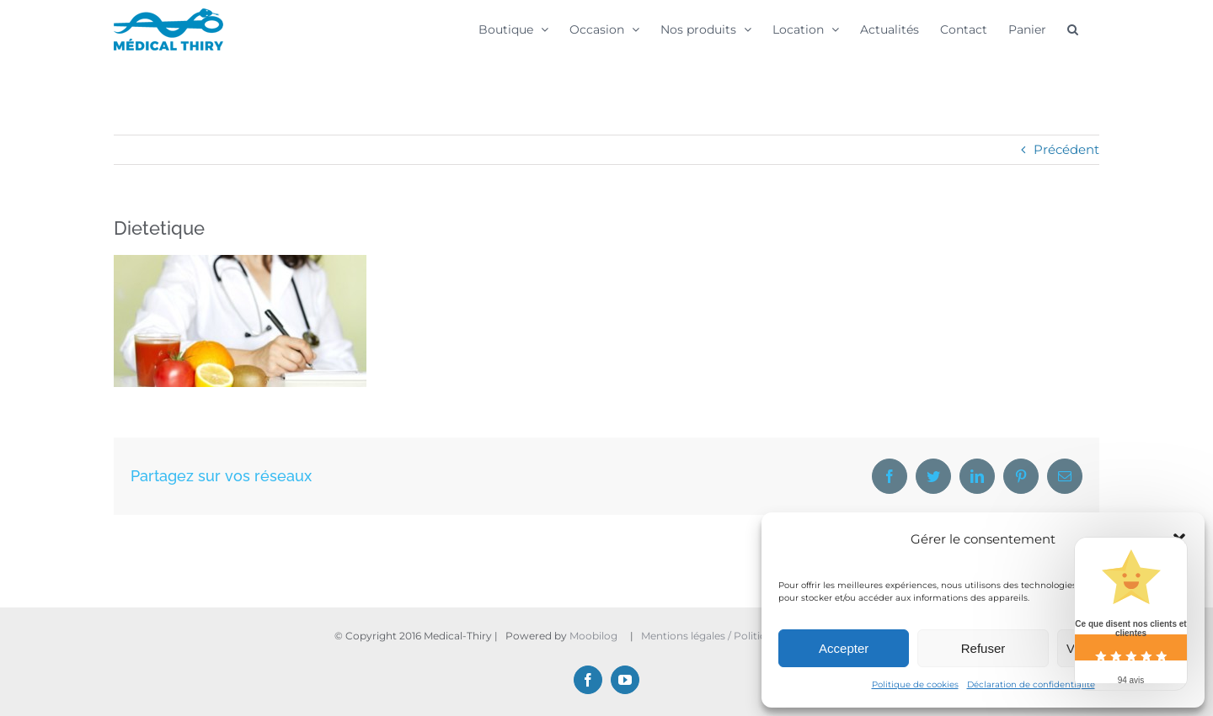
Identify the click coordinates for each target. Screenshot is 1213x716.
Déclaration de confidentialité (1031, 684)
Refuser (983, 648)
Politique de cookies (915, 684)
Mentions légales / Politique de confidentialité (756, 635)
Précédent (1066, 149)
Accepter (843, 648)
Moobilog (593, 635)
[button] (1072, 28)
